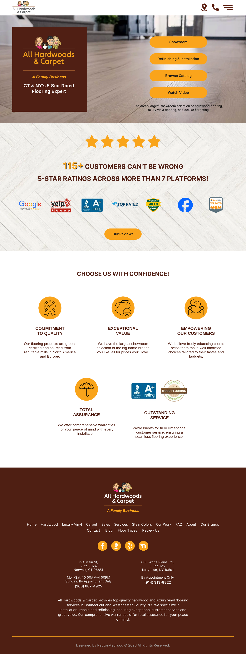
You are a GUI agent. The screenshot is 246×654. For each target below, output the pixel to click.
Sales (105, 524)
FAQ (179, 524)
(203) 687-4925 (88, 586)
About (191, 524)
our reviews (123, 234)
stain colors (142, 524)
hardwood (49, 524)
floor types (127, 530)
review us (150, 530)
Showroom (178, 42)
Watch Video (178, 93)
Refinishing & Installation (178, 59)
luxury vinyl (72, 524)
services (121, 524)
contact (93, 530)
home (32, 524)
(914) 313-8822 (157, 582)
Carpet (91, 524)
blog (109, 530)
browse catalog (178, 76)
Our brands (209, 524)
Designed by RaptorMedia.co (99, 645)
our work (163, 524)
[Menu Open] (228, 7)
